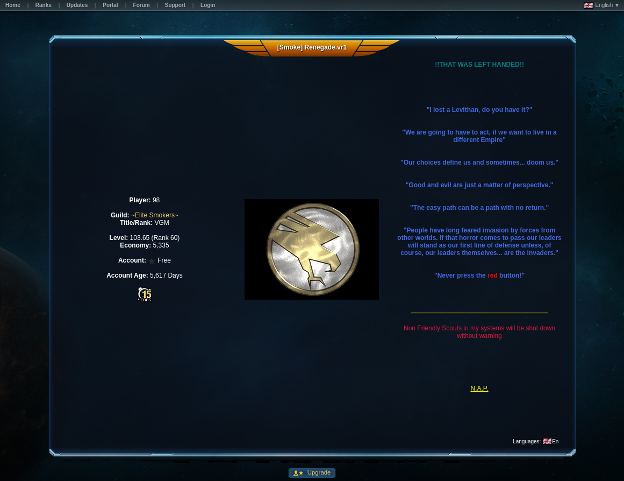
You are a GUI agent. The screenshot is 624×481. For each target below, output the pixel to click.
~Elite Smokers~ (154, 215)
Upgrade (318, 472)
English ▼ (602, 5)
